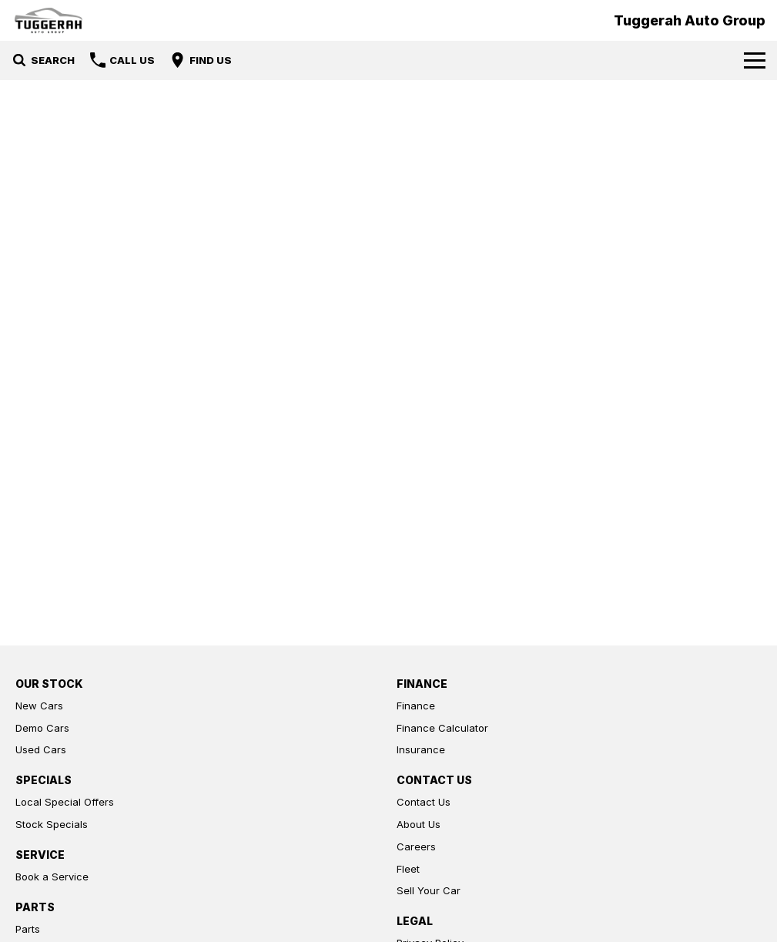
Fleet (408, 869)
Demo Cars (42, 728)
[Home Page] (48, 20)
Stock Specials (51, 824)
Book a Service (52, 876)
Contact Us (423, 802)
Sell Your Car (429, 890)
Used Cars (40, 749)
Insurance (421, 749)
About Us (418, 824)
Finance (416, 705)
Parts (27, 929)
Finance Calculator (442, 728)
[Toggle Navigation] (754, 60)
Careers (416, 846)
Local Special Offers (64, 802)
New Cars (39, 705)
